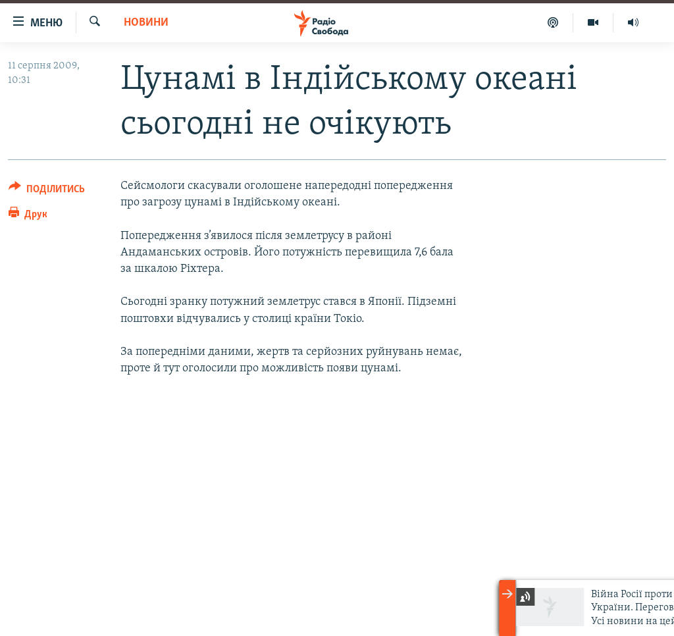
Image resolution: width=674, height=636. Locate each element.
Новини (146, 22)
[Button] (47, 191)
